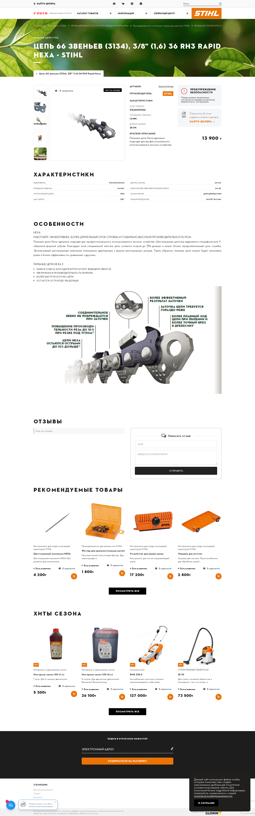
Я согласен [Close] (206, 803)
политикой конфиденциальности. (213, 796)
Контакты (37, 797)
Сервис (37, 793)
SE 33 (181, 674)
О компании (40, 784)
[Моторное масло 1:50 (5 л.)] (105, 626)
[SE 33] (201, 626)
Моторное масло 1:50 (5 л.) (97, 674)
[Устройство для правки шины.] (153, 502)
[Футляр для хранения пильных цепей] (105, 502)
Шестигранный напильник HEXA (52, 553)
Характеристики (141, 100)
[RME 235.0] (153, 626)
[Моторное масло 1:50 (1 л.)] (56, 626)
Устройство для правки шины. (147, 553)
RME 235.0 (136, 674)
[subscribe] (128, 749)
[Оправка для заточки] (201, 502)
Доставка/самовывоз (43, 789)
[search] (202, 4)
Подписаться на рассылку (127, 761)
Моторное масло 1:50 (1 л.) (48, 674)
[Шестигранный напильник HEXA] (56, 502)
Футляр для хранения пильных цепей (103, 550)
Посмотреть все (127, 591)
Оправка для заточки (190, 553)
